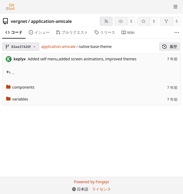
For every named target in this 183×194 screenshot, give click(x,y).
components (20, 87)
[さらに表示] (177, 33)
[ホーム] (10, 7)
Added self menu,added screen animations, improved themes (82, 58)
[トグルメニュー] (175, 7)
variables (17, 99)
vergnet (19, 21)
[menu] (80, 189)
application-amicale (51, 21)
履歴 (169, 46)
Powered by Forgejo (91, 181)
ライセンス (101, 189)
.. (10, 72)
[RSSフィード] (106, 21)
